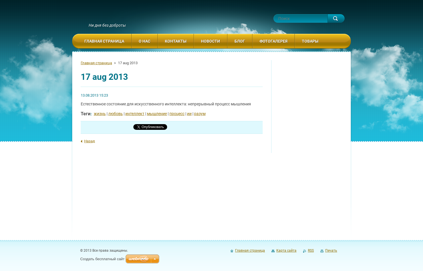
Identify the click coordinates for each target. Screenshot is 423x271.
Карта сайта (286, 251)
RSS (311, 251)
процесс (176, 113)
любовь (115, 113)
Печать (331, 251)
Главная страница (96, 63)
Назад (89, 141)
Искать (336, 18)
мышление (157, 113)
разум (200, 113)
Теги (85, 113)
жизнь (100, 113)
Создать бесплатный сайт (102, 259)
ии (189, 113)
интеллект (134, 113)
